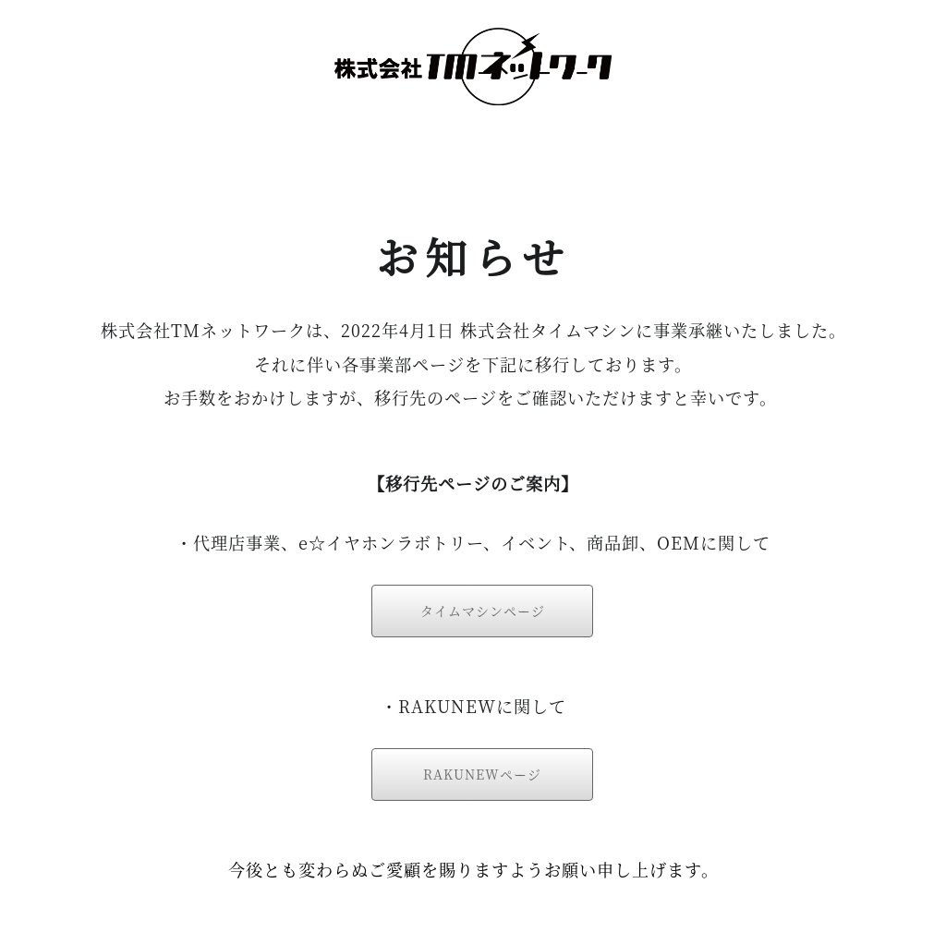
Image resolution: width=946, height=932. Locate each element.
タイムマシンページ (482, 610)
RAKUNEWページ (482, 774)
